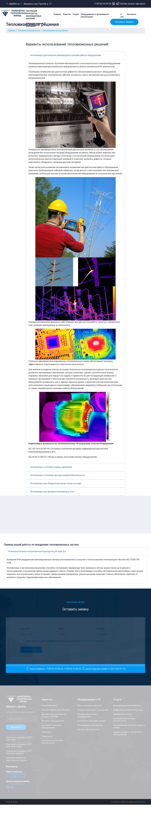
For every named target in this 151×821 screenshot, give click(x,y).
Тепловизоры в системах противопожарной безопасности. (57, 475)
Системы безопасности (29, 30)
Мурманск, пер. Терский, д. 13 (35, 3)
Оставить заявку (124, 22)
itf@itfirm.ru (12, 3)
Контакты (131, 14)
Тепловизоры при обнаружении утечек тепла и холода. (55, 483)
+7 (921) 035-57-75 (116, 669)
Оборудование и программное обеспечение (95, 15)
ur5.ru (142, 802)
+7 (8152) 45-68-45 (72, 669)
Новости (67, 14)
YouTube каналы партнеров (132, 4)
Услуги (76, 14)
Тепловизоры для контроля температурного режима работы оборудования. (65, 55)
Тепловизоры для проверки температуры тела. (52, 491)
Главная (57, 14)
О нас (122, 15)
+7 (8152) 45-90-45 (102, 4)
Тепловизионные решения (55, 30)
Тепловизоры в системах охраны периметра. (51, 467)
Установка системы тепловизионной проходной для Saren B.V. (37, 551)
